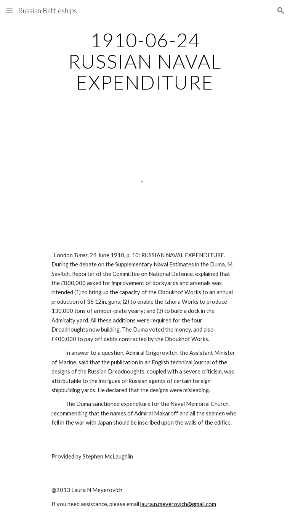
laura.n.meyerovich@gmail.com (178, 504)
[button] (9, 10)
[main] (145, 61)
